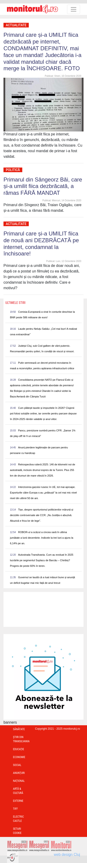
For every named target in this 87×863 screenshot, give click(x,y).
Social (17, 765)
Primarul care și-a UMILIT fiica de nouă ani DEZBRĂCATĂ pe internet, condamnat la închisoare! (41, 243)
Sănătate (19, 729)
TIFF (15, 808)
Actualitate (16, 25)
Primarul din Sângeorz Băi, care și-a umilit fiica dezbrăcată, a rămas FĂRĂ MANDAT (42, 186)
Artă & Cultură (18, 791)
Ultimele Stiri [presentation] (15, 303)
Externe (18, 801)
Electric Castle (18, 819)
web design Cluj (67, 854)
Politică (13, 170)
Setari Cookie (17, 831)
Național (19, 780)
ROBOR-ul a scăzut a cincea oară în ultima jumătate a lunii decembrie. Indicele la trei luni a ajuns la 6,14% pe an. (41, 538)
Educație (18, 749)
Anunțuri (19, 773)
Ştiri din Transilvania (21, 739)
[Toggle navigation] (73, 9)
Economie (19, 757)
